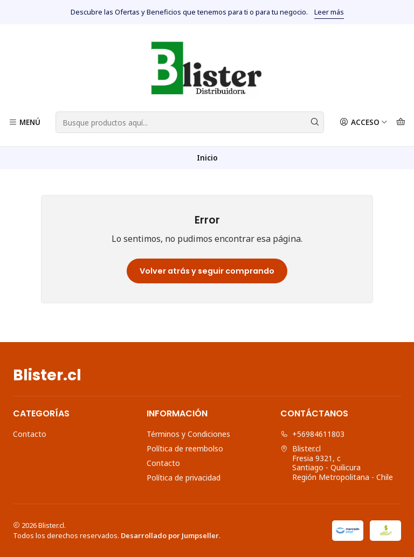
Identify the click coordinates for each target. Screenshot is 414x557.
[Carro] (401, 122)
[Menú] (24, 122)
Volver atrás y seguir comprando (207, 271)
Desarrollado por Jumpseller (170, 535)
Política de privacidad (183, 477)
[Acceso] (363, 122)
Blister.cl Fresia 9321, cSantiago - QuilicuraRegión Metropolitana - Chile (336, 462)
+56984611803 (312, 434)
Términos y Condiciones (188, 434)
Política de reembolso (185, 448)
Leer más (329, 12)
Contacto (29, 434)
